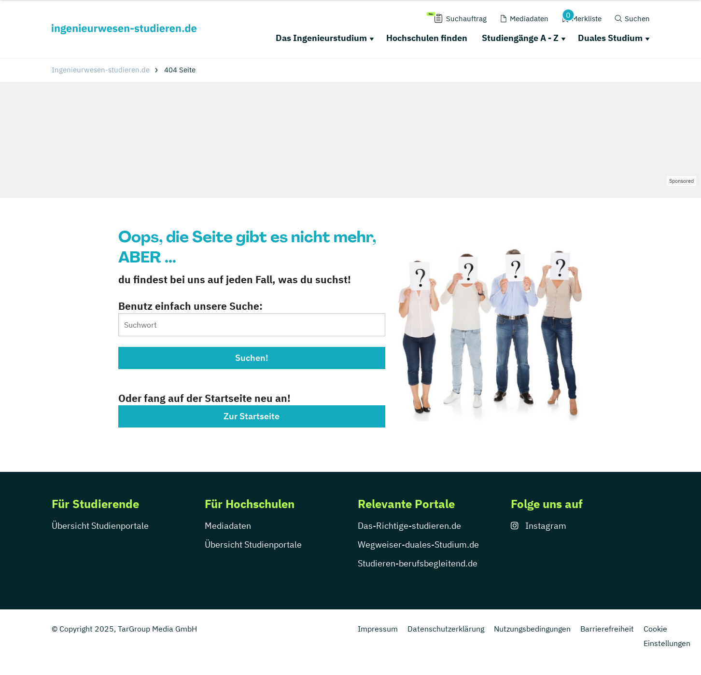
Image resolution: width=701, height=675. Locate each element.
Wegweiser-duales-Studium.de (418, 544)
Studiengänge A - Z (520, 37)
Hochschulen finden (426, 37)
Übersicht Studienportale (100, 525)
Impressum (378, 629)
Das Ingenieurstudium (321, 37)
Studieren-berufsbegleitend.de (417, 563)
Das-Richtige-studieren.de (409, 525)
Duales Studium (610, 37)
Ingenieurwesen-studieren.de (101, 69)
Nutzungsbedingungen (532, 629)
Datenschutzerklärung (445, 629)
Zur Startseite (252, 416)
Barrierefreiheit (607, 629)
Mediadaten (228, 525)
